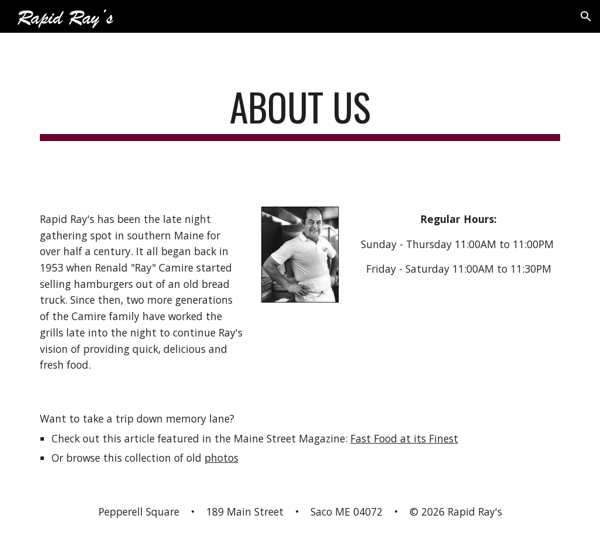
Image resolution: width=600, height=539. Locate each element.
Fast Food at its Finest (404, 438)
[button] (586, 16)
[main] (300, 113)
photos (221, 458)
